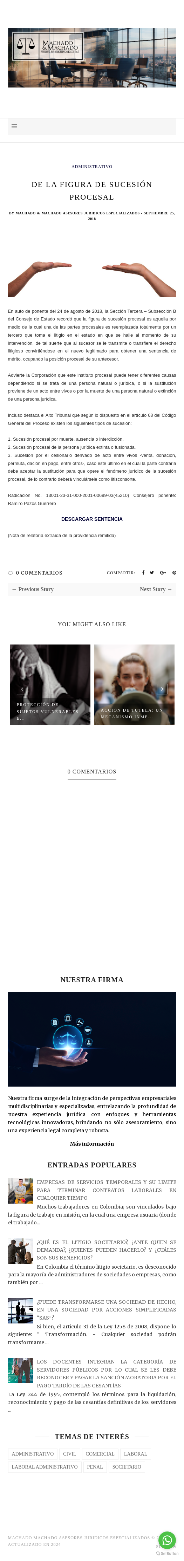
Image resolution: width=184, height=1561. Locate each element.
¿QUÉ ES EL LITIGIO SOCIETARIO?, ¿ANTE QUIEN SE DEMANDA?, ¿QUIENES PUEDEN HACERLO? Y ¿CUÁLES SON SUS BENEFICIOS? (106, 1250)
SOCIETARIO (127, 1467)
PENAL (95, 1467)
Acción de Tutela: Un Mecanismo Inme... (132, 713)
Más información (92, 1144)
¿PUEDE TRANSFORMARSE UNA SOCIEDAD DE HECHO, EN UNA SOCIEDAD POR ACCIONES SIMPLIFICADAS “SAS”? (106, 1310)
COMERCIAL (100, 1454)
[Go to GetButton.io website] (167, 1554)
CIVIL (69, 1454)
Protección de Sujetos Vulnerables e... (48, 711)
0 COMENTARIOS (39, 573)
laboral (135, 1454)
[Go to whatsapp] (167, 1540)
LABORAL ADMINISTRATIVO (45, 1467)
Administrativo (92, 166)
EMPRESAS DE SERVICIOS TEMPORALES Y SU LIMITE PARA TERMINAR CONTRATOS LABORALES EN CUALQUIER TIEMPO (106, 1190)
